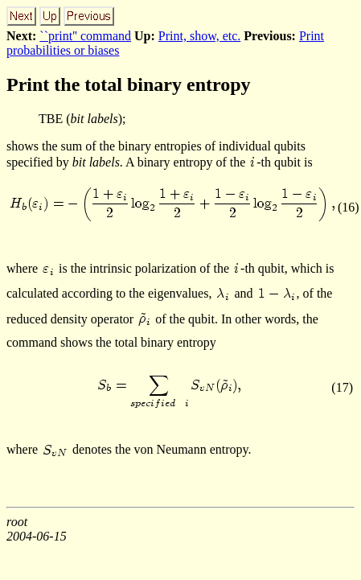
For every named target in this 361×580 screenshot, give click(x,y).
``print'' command (85, 36)
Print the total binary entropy (128, 84)
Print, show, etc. (199, 36)
